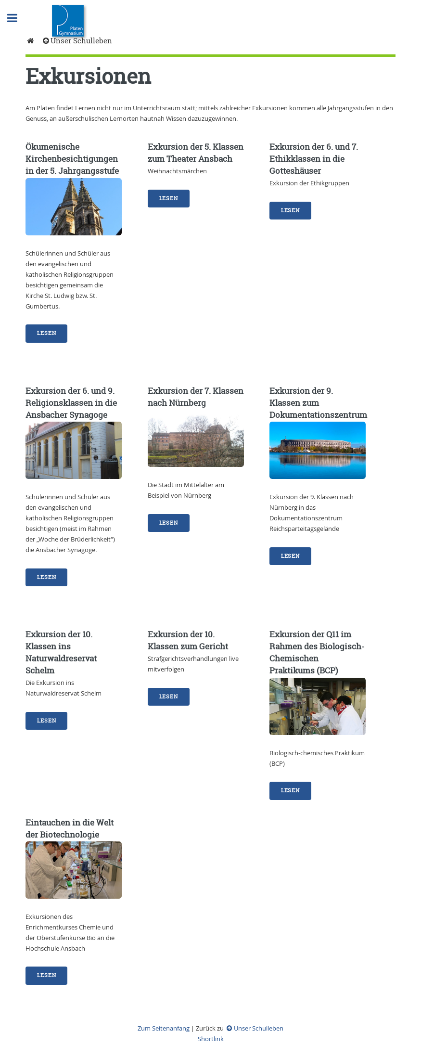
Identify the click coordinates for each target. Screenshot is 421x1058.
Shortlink (211, 1038)
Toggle (17, 18)
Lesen (46, 333)
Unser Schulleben (76, 41)
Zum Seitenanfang (164, 1028)
